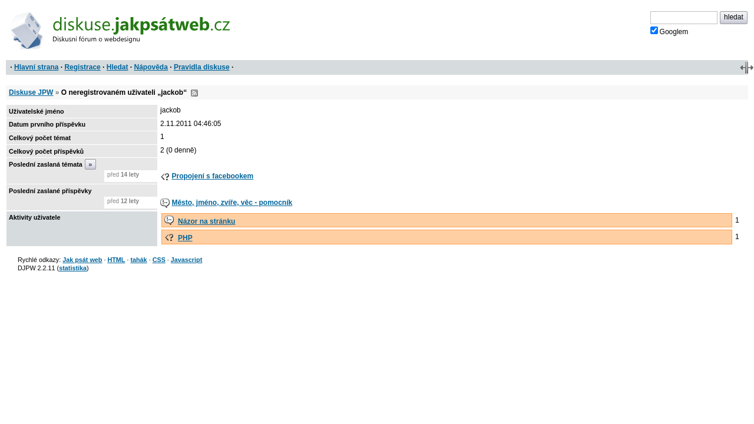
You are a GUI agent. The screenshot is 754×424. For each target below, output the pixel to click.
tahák (138, 259)
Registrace (82, 67)
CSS (159, 259)
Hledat (117, 67)
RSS (194, 93)
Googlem (669, 31)
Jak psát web (82, 259)
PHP (185, 238)
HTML (116, 259)
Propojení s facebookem (212, 176)
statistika (73, 267)
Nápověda (151, 67)
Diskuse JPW (31, 92)
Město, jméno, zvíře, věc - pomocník (231, 202)
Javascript (186, 259)
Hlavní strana (36, 67)
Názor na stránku (206, 221)
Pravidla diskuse (202, 67)
